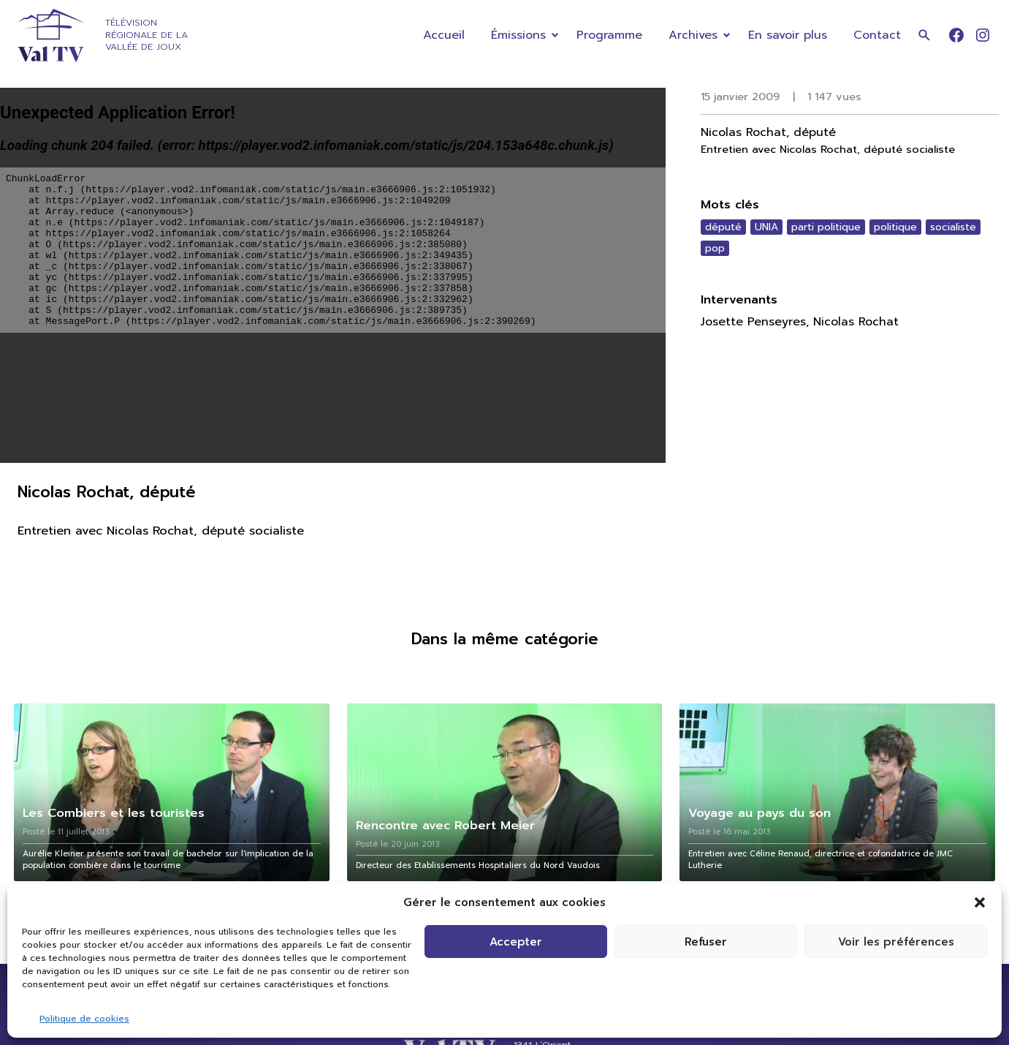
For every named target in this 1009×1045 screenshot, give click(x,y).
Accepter (516, 942)
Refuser (706, 942)
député (723, 227)
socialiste (953, 227)
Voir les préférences (896, 942)
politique (895, 227)
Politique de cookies (84, 1018)
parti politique (826, 227)
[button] (979, 902)
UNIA (766, 227)
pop (715, 248)
